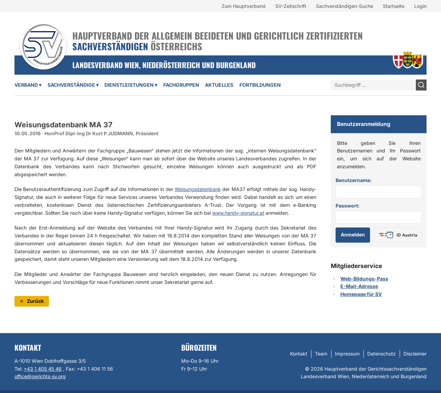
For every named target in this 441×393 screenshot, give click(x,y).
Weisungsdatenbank (198, 189)
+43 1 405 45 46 (43, 369)
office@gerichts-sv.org (40, 376)
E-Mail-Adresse (359, 286)
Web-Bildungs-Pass (364, 279)
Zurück (32, 301)
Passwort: (348, 206)
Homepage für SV (361, 294)
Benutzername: (354, 180)
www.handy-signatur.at (238, 213)
